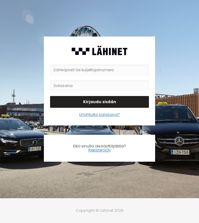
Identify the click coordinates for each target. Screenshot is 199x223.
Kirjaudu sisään (99, 101)
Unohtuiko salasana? (99, 114)
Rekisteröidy (99, 150)
